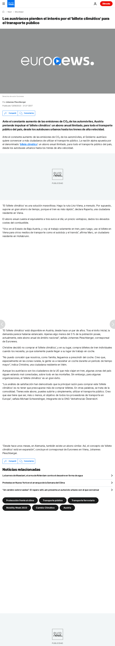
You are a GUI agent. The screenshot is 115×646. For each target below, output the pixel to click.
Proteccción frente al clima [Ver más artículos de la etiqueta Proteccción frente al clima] (20, 500)
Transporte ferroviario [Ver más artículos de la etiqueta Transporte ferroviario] (83, 500)
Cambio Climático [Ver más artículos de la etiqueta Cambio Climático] (45, 507)
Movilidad (19, 12)
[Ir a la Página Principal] (11, 3)
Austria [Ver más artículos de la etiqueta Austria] (67, 507)
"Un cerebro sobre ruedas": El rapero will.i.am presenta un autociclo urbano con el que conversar (50, 490)
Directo (106, 3)
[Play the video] (57, 61)
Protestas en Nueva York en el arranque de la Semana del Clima (33, 482)
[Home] (3, 12)
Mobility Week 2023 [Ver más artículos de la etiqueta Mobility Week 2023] (16, 507)
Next (10, 12)
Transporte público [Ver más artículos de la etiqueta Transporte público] (53, 500)
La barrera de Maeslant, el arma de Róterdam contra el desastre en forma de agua (42, 475)
